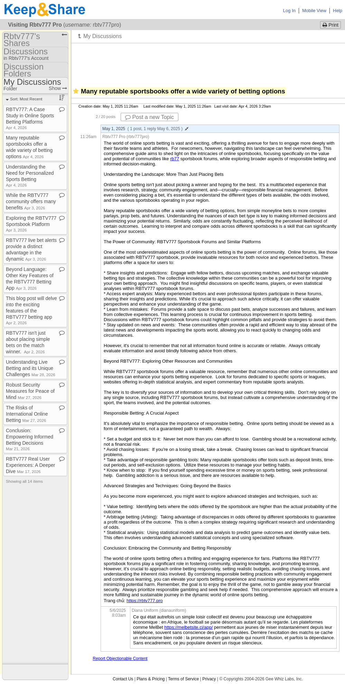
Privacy (209, 679)
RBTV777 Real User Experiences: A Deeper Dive (30, 465)
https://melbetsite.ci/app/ (188, 627)
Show (58, 88)
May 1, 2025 (145, 128)
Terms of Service (183, 679)
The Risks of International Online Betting (27, 414)
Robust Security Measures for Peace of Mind (30, 391)
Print (330, 25)
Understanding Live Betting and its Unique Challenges (30, 368)
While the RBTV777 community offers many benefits (31, 201)
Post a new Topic (149, 117)
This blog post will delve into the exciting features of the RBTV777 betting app (31, 310)
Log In (289, 10)
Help (337, 10)
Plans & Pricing (151, 679)
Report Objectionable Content (120, 658)
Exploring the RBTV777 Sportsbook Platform (31, 223)
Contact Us (123, 679)
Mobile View (314, 10)
